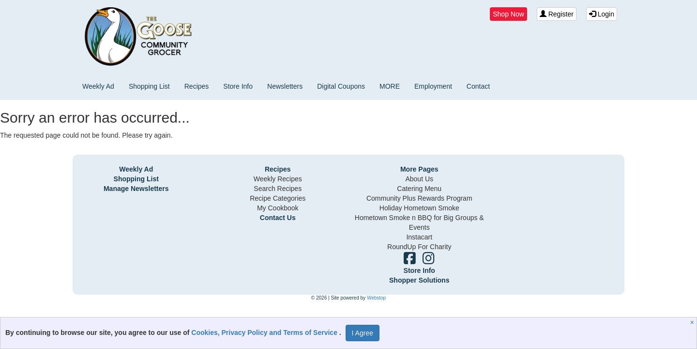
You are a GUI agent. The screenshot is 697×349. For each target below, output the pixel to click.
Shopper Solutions (419, 280)
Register (557, 14)
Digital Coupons (341, 86)
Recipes (196, 86)
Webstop (376, 298)
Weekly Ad (98, 86)
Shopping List (149, 86)
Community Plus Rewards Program (419, 198)
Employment (433, 86)
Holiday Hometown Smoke (419, 208)
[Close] (693, 322)
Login (601, 14)
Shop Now (508, 14)
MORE (389, 86)
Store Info (238, 86)
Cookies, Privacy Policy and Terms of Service (265, 332)
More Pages (419, 169)
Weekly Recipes (278, 179)
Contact (478, 86)
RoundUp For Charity (419, 247)
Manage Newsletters (136, 188)
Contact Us (278, 218)
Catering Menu (419, 188)
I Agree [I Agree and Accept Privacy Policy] (362, 333)
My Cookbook (278, 208)
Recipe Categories (277, 198)
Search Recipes (278, 188)
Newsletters (285, 86)
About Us (419, 179)
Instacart (419, 237)
